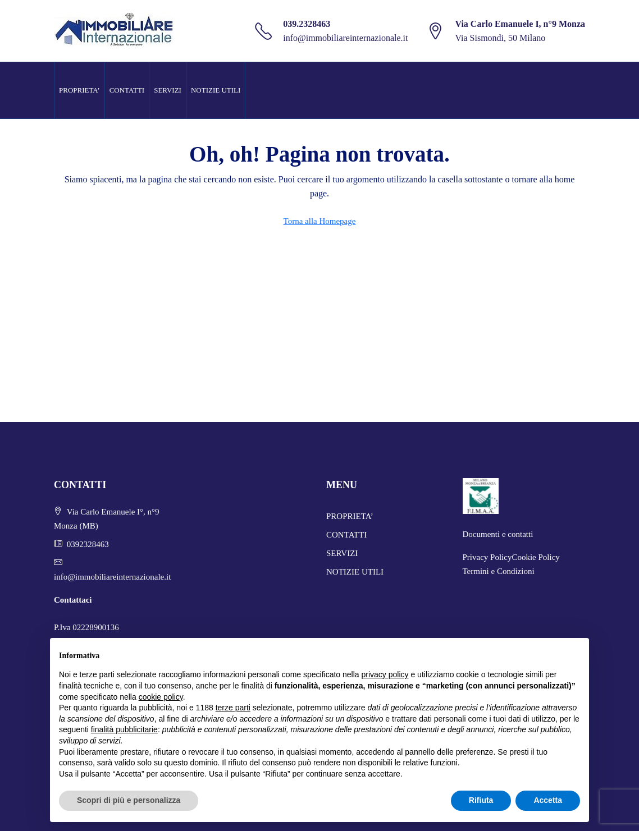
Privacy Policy (487, 557)
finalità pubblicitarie (124, 729)
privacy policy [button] (385, 674)
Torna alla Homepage (320, 221)
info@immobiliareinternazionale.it (345, 38)
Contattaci (73, 599)
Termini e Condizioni (499, 571)
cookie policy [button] (161, 696)
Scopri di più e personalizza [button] (128, 800)
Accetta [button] (547, 800)
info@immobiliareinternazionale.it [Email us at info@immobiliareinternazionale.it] (112, 576)
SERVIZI (167, 90)
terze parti (233, 707)
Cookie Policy (535, 557)
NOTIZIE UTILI (215, 90)
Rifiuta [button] (481, 800)
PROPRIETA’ (79, 90)
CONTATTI (127, 90)
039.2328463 (306, 24)
